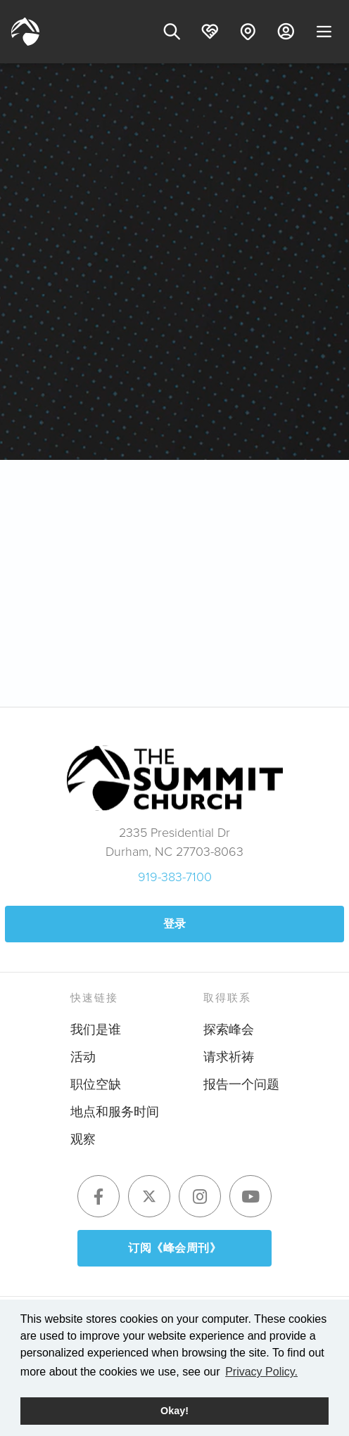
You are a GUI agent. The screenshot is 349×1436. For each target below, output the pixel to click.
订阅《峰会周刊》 (174, 1248)
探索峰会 (228, 1029)
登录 (174, 924)
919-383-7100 (175, 877)
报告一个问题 (241, 1084)
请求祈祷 (228, 1057)
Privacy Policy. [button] (261, 1372)
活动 (83, 1057)
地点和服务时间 (114, 1112)
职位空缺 (95, 1084)
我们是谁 (95, 1029)
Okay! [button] (174, 1410)
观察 (83, 1139)
